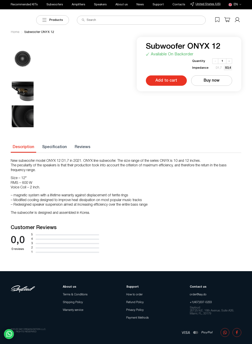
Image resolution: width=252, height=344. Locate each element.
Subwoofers (55, 4)
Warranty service (73, 310)
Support (158, 4)
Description (23, 147)
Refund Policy (135, 302)
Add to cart (166, 80)
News (140, 4)
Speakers (100, 4)
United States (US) (205, 4)
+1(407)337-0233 (201, 302)
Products (52, 20)
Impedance (200, 67)
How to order (134, 294)
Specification (54, 147)
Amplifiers (78, 4)
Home (15, 32)
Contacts (179, 4)
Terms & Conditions (75, 294)
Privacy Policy (135, 310)
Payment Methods (137, 317)
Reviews (82, 147)
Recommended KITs (24, 4)
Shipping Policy (73, 302)
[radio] (219, 68)
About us (121, 4)
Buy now (212, 80)
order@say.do (198, 294)
